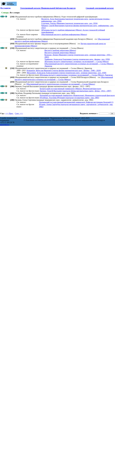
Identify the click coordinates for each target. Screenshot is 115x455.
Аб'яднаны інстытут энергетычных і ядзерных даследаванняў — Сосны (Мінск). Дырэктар (76, 75)
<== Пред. (9, 113)
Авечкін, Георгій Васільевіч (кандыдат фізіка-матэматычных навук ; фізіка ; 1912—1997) (75, 91)
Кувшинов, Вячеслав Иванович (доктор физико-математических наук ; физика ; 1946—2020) (64, 70)
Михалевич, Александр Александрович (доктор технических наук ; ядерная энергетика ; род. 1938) (66, 73)
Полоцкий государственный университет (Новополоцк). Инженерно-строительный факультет (77, 95)
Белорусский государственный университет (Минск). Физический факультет (70, 89)
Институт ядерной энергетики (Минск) (60, 53)
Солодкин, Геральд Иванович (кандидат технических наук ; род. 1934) (69, 23)
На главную (5, 8)
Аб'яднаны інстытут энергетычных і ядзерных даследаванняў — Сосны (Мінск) (76, 61)
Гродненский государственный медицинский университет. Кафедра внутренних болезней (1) (76, 102)
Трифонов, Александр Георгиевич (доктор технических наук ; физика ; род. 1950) (77, 59)
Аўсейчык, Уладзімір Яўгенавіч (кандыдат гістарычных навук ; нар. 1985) (69, 98)
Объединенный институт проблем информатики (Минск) (64, 34)
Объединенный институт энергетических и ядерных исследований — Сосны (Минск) (64, 78)
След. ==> (19, 113)
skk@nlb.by (4, 125)
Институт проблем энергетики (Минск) (60, 50)
